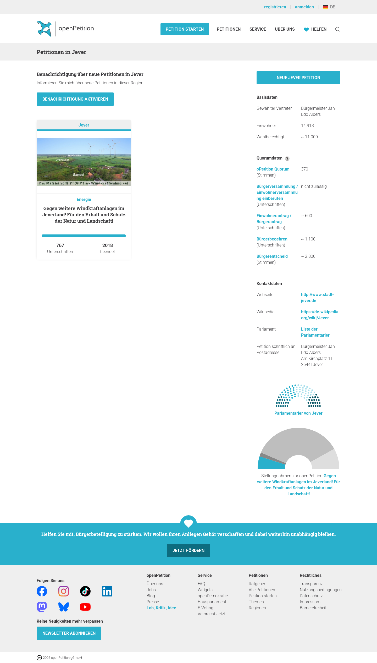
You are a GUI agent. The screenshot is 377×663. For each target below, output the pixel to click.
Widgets (205, 589)
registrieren (275, 6)
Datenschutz (311, 595)
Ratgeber (257, 583)
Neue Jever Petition (298, 77)
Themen (256, 601)
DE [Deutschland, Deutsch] (329, 6)
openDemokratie (213, 595)
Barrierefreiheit (313, 607)
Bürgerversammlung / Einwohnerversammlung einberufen (277, 192)
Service (258, 29)
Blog (151, 595)
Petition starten (185, 29)
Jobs (151, 589)
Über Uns (285, 29)
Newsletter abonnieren (69, 633)
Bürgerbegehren (272, 239)
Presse (153, 601)
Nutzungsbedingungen (321, 589)
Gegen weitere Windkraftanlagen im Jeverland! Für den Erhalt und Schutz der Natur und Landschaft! (83, 214)
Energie (84, 199)
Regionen (257, 607)
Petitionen (229, 29)
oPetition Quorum (273, 169)
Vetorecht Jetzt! (212, 613)
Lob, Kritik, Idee (161, 607)
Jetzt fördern (188, 550)
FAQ (201, 583)
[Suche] (338, 29)
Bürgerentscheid (272, 256)
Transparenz (311, 583)
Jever (84, 125)
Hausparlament (212, 601)
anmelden (304, 6)
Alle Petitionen (262, 589)
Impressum (310, 601)
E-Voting (205, 607)
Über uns (155, 583)
